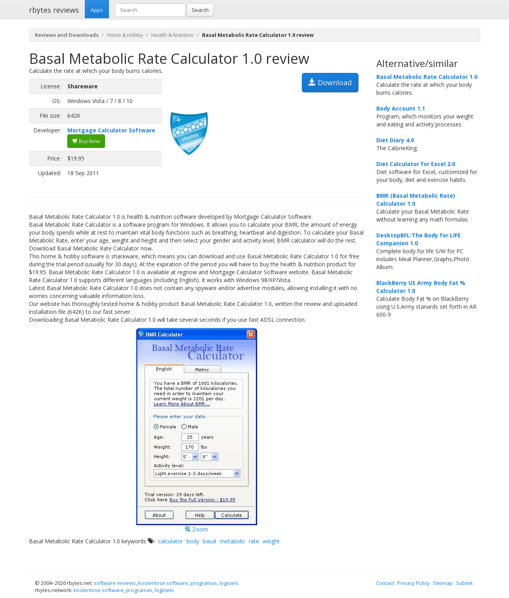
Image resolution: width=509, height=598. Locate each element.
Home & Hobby (125, 34)
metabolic (232, 541)
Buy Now (86, 141)
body (193, 541)
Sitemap (443, 583)
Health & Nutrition (172, 34)
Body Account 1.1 (400, 108)
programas (204, 583)
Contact (385, 583)
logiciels (228, 583)
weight (271, 541)
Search (200, 9)
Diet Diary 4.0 (395, 140)
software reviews (115, 583)
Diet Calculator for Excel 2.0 (415, 164)
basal (209, 541)
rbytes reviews (54, 10)
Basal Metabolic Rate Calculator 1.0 (426, 76)
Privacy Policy (413, 583)
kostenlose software (163, 583)
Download (330, 82)
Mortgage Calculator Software (111, 130)
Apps (97, 9)
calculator (170, 541)
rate (254, 541)
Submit (464, 583)
